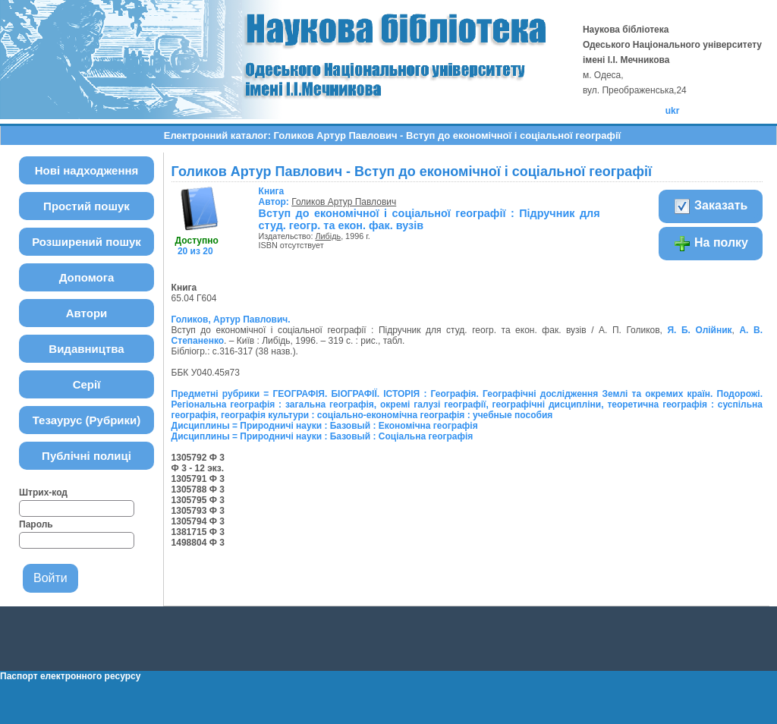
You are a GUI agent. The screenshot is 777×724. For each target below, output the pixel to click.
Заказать (710, 206)
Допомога (87, 277)
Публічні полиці (86, 455)
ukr (672, 110)
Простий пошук (86, 206)
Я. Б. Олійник (699, 330)
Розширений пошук (86, 241)
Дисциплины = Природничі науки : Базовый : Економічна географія (324, 425)
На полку (710, 244)
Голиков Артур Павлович (343, 202)
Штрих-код (43, 492)
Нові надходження (87, 170)
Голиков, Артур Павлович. (231, 319)
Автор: (275, 196)
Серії (87, 384)
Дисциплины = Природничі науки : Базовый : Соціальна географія (322, 436)
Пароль (36, 524)
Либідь (328, 236)
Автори (87, 313)
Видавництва (86, 348)
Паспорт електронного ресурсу (70, 676)
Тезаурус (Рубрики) (87, 420)
